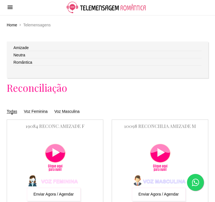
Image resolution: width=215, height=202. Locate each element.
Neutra (19, 55)
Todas (12, 111)
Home (12, 25)
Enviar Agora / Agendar (54, 194)
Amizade (21, 47)
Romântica (22, 62)
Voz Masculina (67, 111)
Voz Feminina (36, 111)
